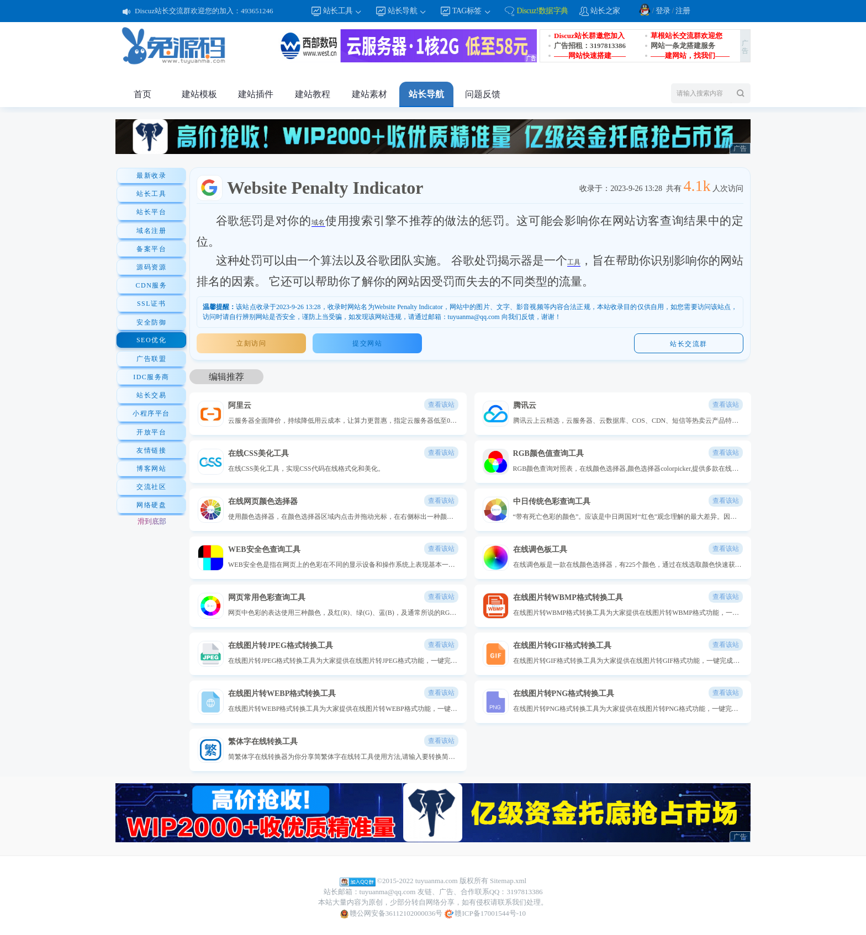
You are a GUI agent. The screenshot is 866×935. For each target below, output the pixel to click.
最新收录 (151, 175)
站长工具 (343, 11)
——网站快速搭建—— (590, 55)
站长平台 (151, 212)
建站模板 (199, 94)
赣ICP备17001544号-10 (485, 913)
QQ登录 (644, 9)
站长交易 (151, 395)
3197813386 (524, 892)
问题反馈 (482, 94)
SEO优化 (151, 340)
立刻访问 (251, 343)
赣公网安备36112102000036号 (391, 913)
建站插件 (255, 94)
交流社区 (151, 487)
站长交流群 (688, 344)
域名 (318, 222)
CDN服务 (151, 285)
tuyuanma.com (436, 880)
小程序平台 (151, 413)
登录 (663, 11)
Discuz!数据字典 (542, 11)
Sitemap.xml (508, 880)
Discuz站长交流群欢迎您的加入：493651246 (204, 11)
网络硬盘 (151, 505)
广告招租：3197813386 (590, 45)
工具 (573, 262)
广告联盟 (151, 359)
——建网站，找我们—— (690, 55)
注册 (682, 11)
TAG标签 (472, 11)
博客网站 (151, 468)
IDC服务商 (151, 377)
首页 (142, 94)
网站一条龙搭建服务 (683, 45)
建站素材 (369, 94)
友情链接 (151, 450)
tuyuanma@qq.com (388, 892)
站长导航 (407, 11)
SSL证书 (151, 303)
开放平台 (151, 432)
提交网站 (367, 343)
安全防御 (151, 322)
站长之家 (605, 11)
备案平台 (151, 249)
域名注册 (151, 231)
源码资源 (151, 267)
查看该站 (441, 404)
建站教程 (312, 94)
